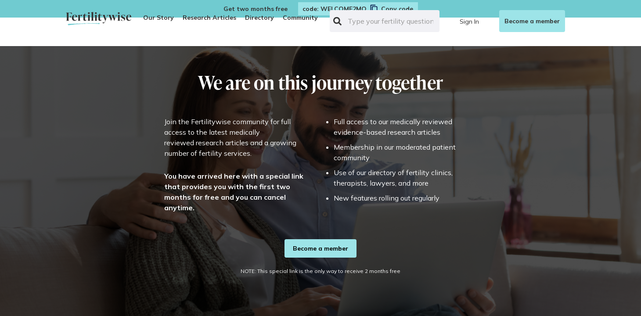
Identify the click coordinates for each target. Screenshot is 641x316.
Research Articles (209, 18)
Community (300, 18)
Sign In (469, 21)
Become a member (532, 21)
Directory (259, 18)
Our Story (158, 18)
